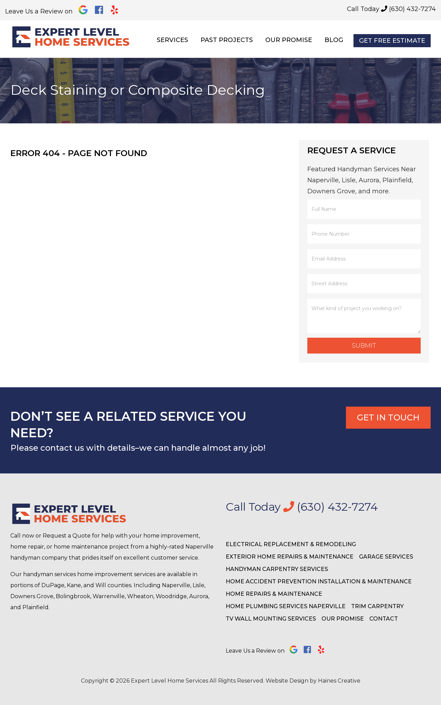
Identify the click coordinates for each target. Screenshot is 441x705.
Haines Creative (339, 680)
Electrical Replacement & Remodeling (291, 544)
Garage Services (386, 556)
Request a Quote (67, 535)
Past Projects (227, 40)
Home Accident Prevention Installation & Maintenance (319, 581)
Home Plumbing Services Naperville (286, 606)
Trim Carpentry (377, 606)
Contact (383, 618)
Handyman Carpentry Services (277, 569)
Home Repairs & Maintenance (274, 594)
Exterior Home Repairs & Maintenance (289, 556)
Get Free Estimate (392, 40)
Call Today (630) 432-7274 (391, 9)
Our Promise (288, 40)
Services (172, 40)
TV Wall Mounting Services (271, 618)
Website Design (287, 680)
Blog (334, 40)
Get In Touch (388, 417)
